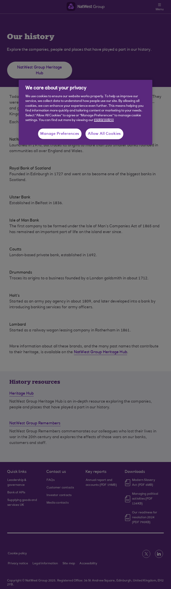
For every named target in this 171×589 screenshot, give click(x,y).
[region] (85, 112)
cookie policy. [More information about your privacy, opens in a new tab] (104, 120)
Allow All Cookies (104, 134)
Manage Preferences (59, 134)
